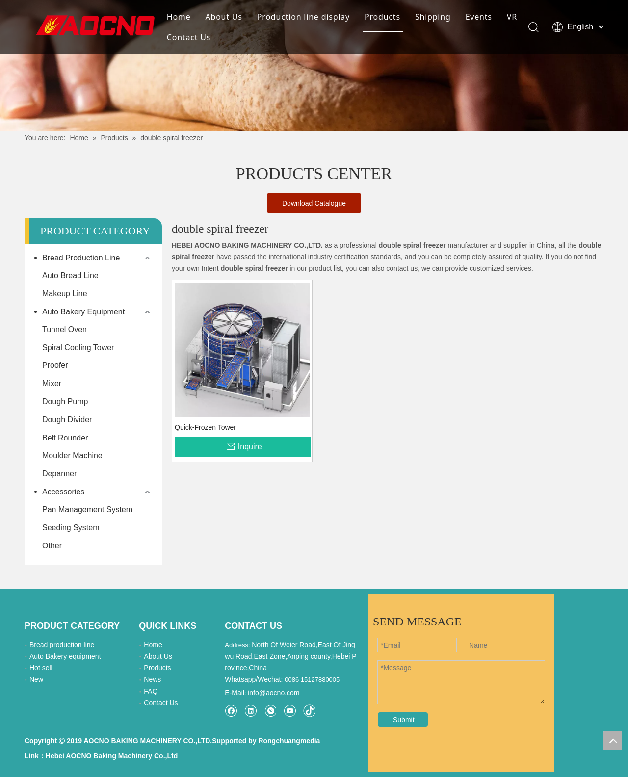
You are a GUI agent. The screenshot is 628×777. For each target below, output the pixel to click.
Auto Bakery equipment (65, 656)
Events (479, 16)
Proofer (55, 365)
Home (179, 16)
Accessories (63, 492)
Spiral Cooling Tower (78, 347)
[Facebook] (231, 710)
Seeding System (71, 527)
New (36, 679)
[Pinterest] (270, 710)
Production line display (303, 16)
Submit (404, 720)
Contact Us (188, 37)
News (152, 679)
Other (52, 546)
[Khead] (314, 65)
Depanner (59, 473)
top (612, 740)
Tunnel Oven (64, 329)
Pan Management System (87, 509)
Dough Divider (67, 419)
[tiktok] (309, 710)
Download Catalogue (314, 203)
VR (512, 16)
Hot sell (40, 668)
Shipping (433, 16)
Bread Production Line (81, 258)
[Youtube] (290, 710)
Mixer (51, 383)
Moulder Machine (72, 455)
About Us (223, 16)
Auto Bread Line (70, 275)
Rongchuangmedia (289, 741)
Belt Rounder (65, 438)
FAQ (150, 691)
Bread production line (61, 644)
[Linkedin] (250, 710)
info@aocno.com (273, 693)
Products (382, 16)
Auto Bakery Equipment (83, 312)
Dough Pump (65, 401)
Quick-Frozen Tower (205, 427)
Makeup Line (64, 293)
